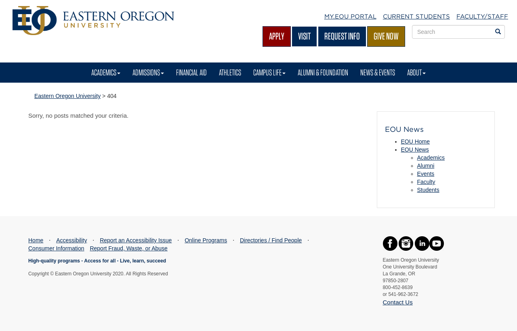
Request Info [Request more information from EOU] (342, 36)
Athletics (230, 72)
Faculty (426, 182)
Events (426, 174)
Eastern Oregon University (67, 96)
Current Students (416, 16)
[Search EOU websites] (498, 32)
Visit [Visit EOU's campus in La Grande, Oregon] (304, 36)
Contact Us (398, 302)
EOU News (415, 149)
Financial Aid (191, 72)
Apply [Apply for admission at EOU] (276, 36)
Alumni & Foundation (323, 72)
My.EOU (350, 16)
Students (428, 190)
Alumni (426, 165)
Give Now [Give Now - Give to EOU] (386, 36)
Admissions (148, 72)
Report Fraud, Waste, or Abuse (128, 248)
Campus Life (269, 72)
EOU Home (415, 141)
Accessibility (71, 240)
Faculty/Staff (482, 16)
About (416, 72)
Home (35, 240)
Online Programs (206, 240)
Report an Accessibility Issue (136, 240)
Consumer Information (56, 248)
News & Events (377, 72)
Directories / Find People (271, 240)
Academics (105, 72)
